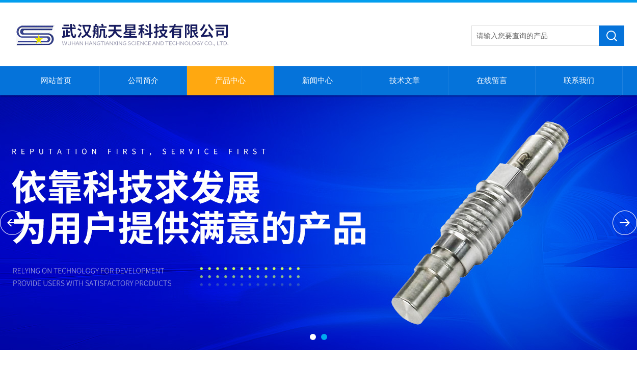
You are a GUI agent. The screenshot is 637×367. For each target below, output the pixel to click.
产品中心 (230, 80)
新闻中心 (317, 80)
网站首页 (56, 80)
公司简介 (143, 80)
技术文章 (404, 80)
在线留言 (491, 80)
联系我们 (579, 80)
